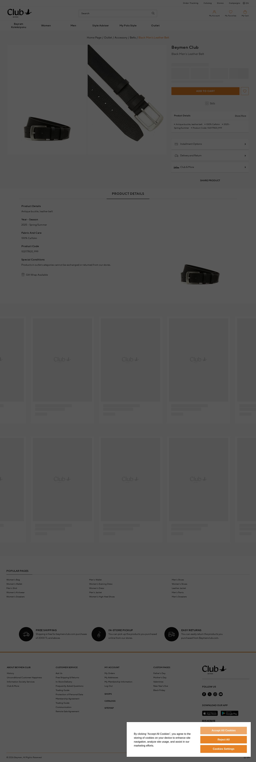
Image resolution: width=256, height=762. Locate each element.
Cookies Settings (223, 748)
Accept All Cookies (224, 730)
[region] (189, 739)
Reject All (224, 739)
